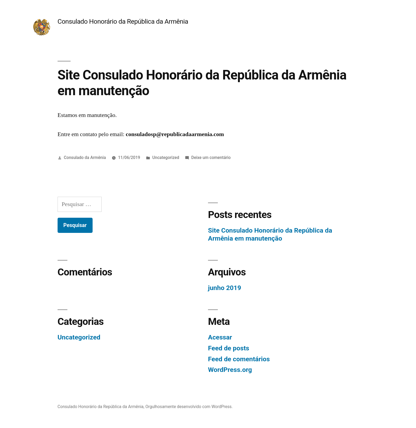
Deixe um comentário (211, 157)
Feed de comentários (239, 359)
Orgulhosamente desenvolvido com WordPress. (189, 406)
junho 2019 (224, 288)
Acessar (220, 337)
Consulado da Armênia (85, 157)
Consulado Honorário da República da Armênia (123, 21)
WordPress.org (230, 370)
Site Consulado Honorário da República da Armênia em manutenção (270, 234)
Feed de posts (228, 348)
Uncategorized (165, 157)
